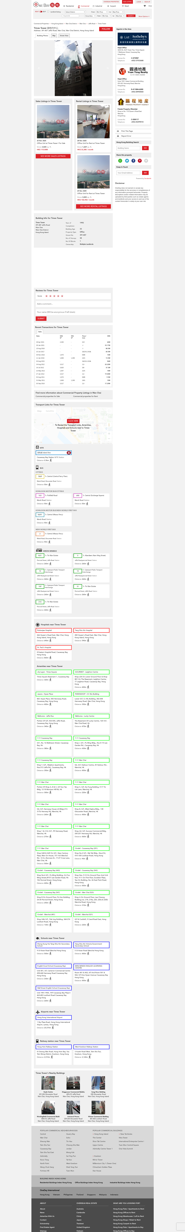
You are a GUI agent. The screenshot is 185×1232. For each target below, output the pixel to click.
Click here (73, 421)
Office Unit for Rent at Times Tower (91, 143)
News (42, 1212)
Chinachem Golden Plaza (102, 1167)
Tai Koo (69, 1160)
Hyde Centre (48, 1092)
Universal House (73, 1117)
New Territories (125, 1134)
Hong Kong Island (100, 1134)
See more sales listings (53, 156)
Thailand (79, 1194)
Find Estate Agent (47, 1227)
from (99, 16)
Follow (106, 29)
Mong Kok (70, 1152)
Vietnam (56, 1194)
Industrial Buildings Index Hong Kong (125, 1182)
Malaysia (103, 1194)
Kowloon (97, 1156)
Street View (64, 36)
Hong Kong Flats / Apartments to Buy (128, 1227)
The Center (97, 1138)
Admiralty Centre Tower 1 (103, 1149)
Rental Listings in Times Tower (89, 101)
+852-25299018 (137, 122)
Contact (43, 1220)
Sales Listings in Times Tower (49, 101)
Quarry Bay (70, 1134)
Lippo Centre (98, 1145)
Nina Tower (123, 1138)
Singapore (91, 1194)
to (110, 12)
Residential (68, 6)
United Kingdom (83, 1227)
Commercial (83, 6)
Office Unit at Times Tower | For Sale (51, 143)
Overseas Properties (111, 2)
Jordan (69, 1149)
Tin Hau (69, 1141)
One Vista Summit (126, 1149)
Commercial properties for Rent (85, 396)
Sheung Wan (45, 1141)
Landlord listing (55, 12)
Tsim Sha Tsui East (47, 1152)
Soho (68, 1138)
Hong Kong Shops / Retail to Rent (126, 1220)
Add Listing (127, 2)
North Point (44, 1163)
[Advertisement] (73, 267)
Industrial (97, 6)
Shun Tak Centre (99, 1141)
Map (54, 36)
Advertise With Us (47, 1216)
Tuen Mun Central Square (129, 1145)
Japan (79, 1220)
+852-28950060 (137, 92)
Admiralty (44, 1156)
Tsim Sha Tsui (45, 1145)
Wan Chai (43, 1138)
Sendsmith (147, 178)
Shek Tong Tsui (72, 1167)
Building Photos (42, 36)
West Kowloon (71, 1163)
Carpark (111, 6)
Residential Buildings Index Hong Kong (56, 1182)
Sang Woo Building (98, 1092)
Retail (125, 6)
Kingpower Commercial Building (73, 1092)
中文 (150, 6)
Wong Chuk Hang (47, 1167)
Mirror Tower (98, 1160)
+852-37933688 (137, 60)
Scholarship (44, 1223)
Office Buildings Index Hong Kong (89, 1182)
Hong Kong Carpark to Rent (124, 1223)
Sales (40, 332)
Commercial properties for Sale (48, 396)
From (93, 12)
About (42, 1209)
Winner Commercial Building (98, 1117)
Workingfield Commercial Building (49, 1117)
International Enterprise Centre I (131, 1141)
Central (43, 1134)
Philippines (68, 1194)
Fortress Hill (44, 1171)
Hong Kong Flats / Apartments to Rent (128, 1209)
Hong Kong (44, 1194)
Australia (80, 1209)
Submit (41, 318)
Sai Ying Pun (71, 1156)
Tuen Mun (70, 1171)
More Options (144, 16)
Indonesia (114, 1194)
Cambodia (81, 1212)
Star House (97, 1171)
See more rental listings (93, 206)
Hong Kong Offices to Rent (124, 1212)
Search (131, 16)
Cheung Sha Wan (73, 1145)
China (79, 1216)
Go (145, 148)
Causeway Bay (45, 1149)
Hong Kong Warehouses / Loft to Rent (128, 1216)
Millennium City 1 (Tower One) (104, 1163)
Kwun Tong (44, 1160)
